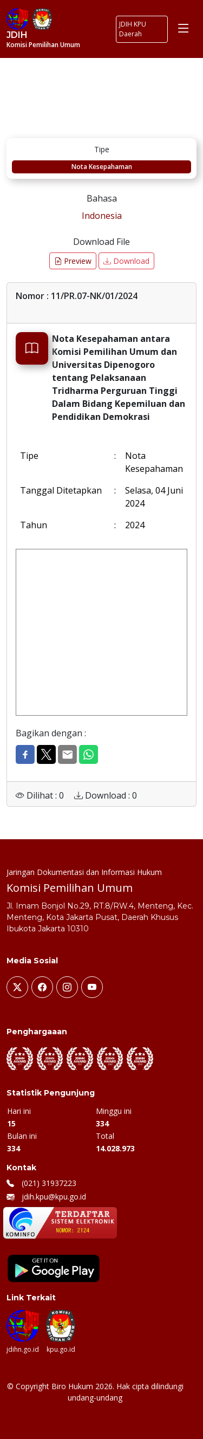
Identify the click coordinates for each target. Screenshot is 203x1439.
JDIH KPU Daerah (132, 29)
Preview (72, 261)
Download (126, 261)
